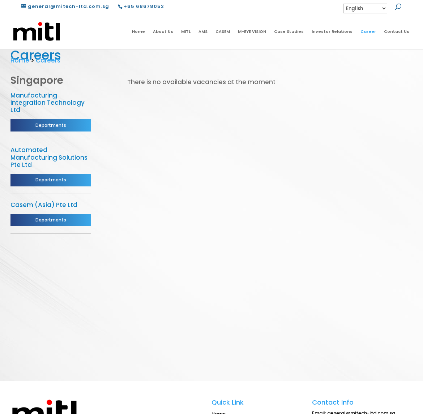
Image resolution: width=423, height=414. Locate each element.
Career (368, 31)
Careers (48, 60)
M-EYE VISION (252, 31)
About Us (163, 31)
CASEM (222, 31)
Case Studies (289, 31)
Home (138, 31)
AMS (203, 31)
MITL (186, 31)
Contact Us (396, 31)
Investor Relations (332, 31)
